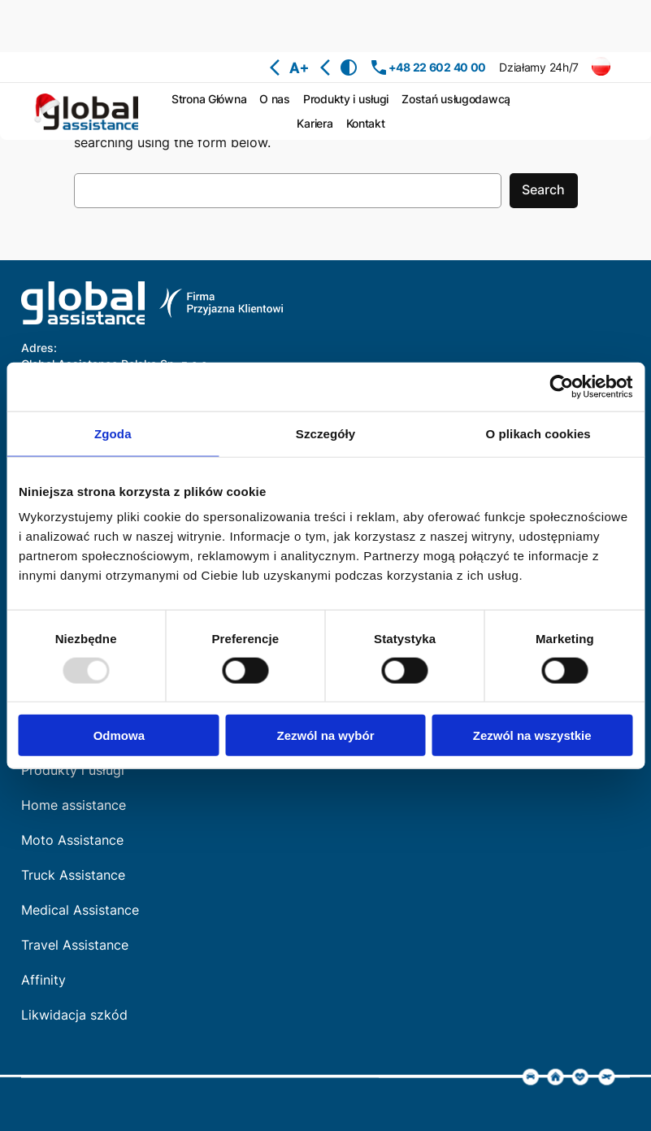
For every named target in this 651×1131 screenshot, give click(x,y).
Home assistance (73, 805)
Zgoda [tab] (113, 433)
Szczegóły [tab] (325, 433)
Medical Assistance (80, 910)
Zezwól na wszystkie (532, 735)
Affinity (43, 980)
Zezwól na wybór (325, 735)
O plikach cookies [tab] (538, 433)
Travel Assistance (74, 945)
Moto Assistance (72, 840)
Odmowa (119, 735)
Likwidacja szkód (74, 1015)
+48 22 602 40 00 (437, 67)
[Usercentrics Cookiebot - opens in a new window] (561, 386)
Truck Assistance (73, 875)
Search (543, 190)
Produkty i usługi (72, 770)
